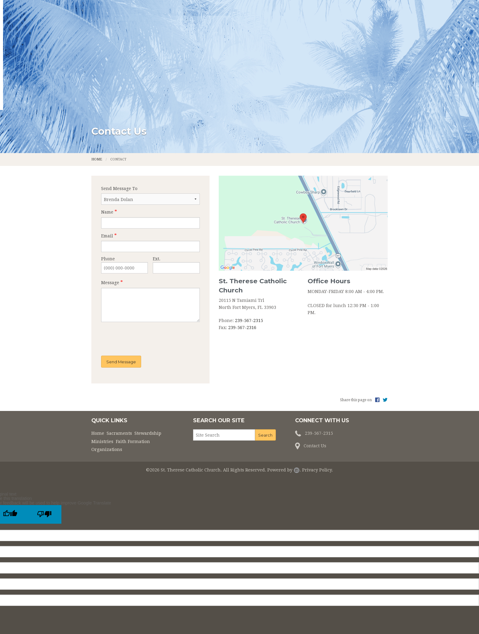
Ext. (156, 205)
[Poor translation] (44, 461)
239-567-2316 (242, 274)
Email (107, 182)
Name (107, 158)
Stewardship (215, 42)
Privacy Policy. (317, 416)
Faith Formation (305, 42)
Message (110, 229)
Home (135, 42)
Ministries (258, 42)
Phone (108, 205)
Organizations (358, 42)
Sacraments (170, 42)
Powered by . (284, 416)
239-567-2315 (249, 267)
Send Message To (119, 135)
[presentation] (139, 286)
